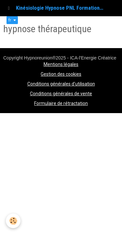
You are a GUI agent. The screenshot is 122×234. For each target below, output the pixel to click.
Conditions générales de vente (61, 93)
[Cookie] (13, 221)
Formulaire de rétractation (61, 103)
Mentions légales (61, 64)
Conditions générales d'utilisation (61, 83)
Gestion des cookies (61, 74)
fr (9, 20)
